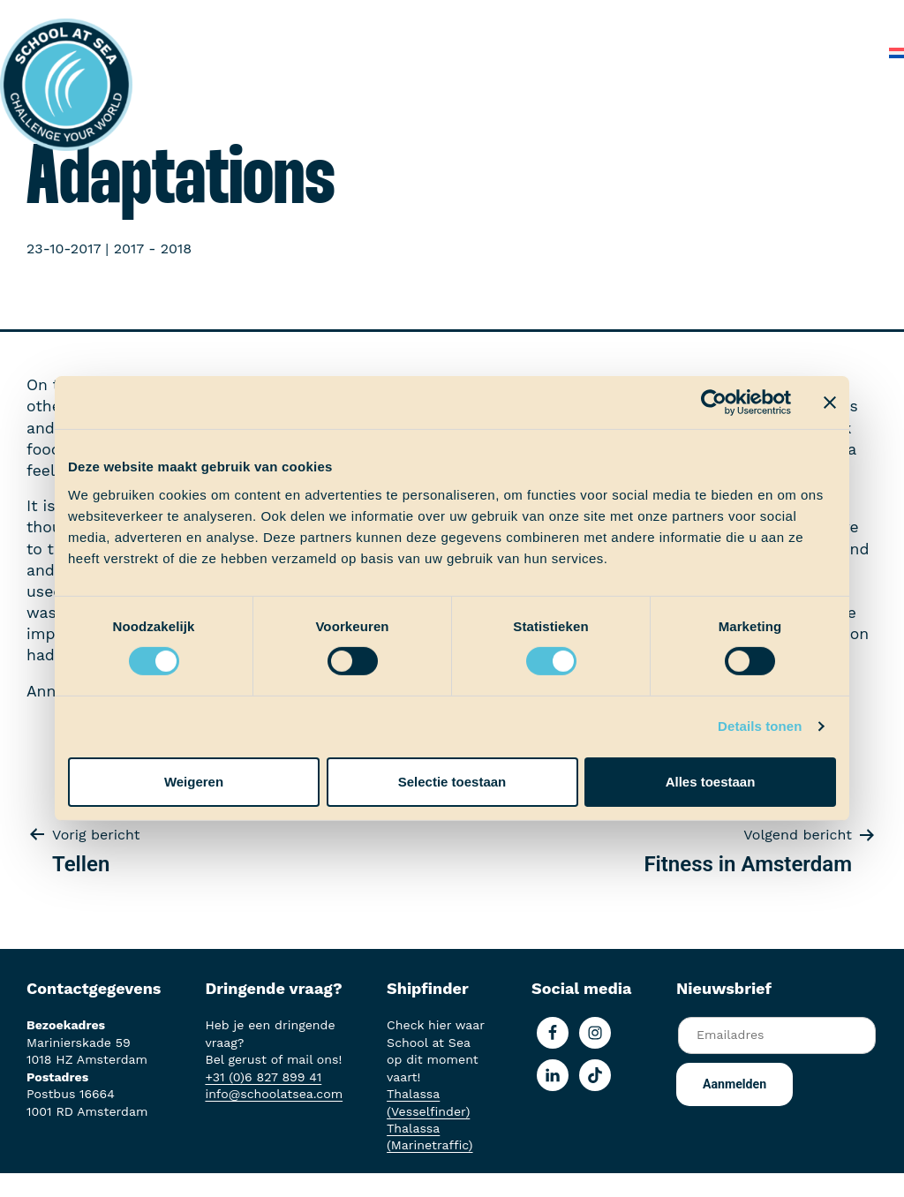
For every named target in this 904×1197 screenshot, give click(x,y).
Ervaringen (554, 17)
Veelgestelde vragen (724, 52)
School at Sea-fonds (682, 17)
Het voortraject (353, 17)
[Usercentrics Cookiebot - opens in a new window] (714, 402)
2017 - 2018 (153, 248)
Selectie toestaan (452, 781)
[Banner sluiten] (830, 402)
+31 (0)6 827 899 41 (263, 1077)
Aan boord (462, 17)
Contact (840, 52)
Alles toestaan (711, 781)
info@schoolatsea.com (274, 1094)
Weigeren (193, 781)
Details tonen (760, 726)
